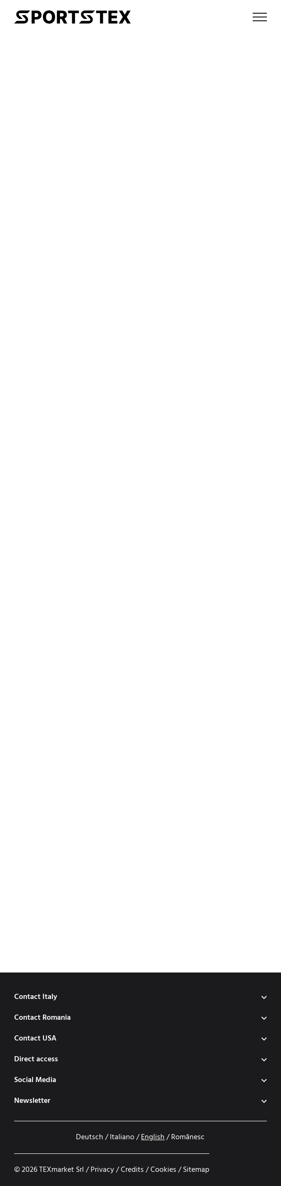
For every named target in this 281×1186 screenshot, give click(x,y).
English (153, 1137)
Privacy (102, 1170)
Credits (132, 1170)
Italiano (122, 1137)
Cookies (163, 1170)
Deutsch (89, 1137)
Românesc (188, 1137)
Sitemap (196, 1170)
